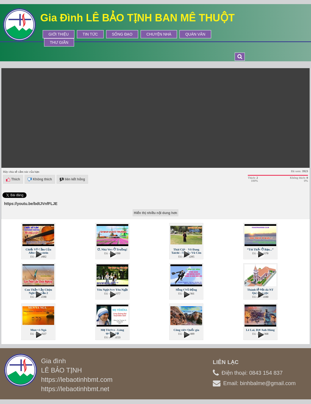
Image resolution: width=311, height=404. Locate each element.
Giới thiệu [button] (58, 34)
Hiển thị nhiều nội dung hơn (155, 213)
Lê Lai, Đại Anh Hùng (260, 329)
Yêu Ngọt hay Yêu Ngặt (112, 289)
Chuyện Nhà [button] (158, 34)
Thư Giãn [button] (59, 42)
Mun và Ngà (38, 329)
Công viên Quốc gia (186, 329)
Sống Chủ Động (186, 289)
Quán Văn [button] (195, 34)
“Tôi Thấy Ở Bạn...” (260, 249)
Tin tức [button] (90, 34)
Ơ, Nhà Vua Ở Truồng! (112, 249)
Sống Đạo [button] (122, 34)
